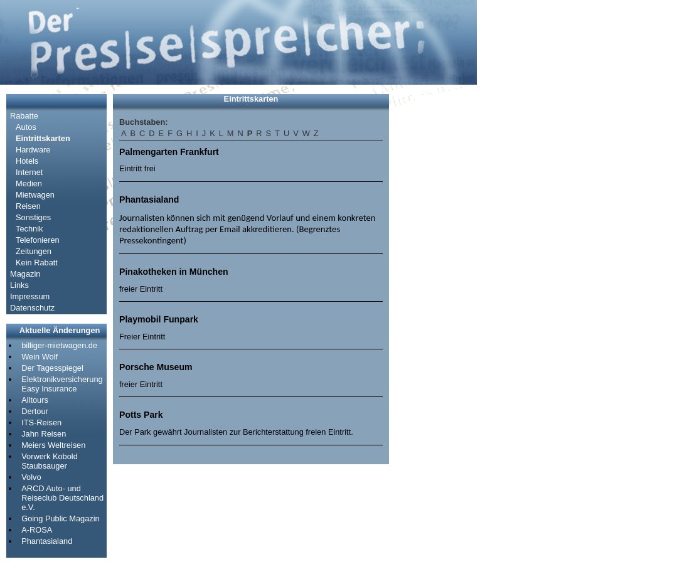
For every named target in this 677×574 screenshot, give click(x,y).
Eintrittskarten (43, 138)
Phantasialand (46, 541)
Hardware (33, 149)
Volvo (31, 477)
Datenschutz (32, 307)
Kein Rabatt (37, 262)
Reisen (28, 206)
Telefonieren (38, 240)
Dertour (34, 411)
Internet (29, 172)
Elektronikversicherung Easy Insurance (61, 384)
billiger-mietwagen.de (59, 345)
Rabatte (24, 115)
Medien (29, 183)
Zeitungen (33, 251)
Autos (26, 127)
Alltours (34, 400)
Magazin (25, 274)
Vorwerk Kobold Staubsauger (49, 461)
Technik (29, 228)
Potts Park (141, 415)
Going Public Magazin (60, 518)
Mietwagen (35, 194)
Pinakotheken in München (173, 272)
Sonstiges (33, 217)
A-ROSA (36, 529)
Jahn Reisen (43, 433)
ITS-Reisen (41, 422)
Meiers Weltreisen (53, 445)
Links (19, 285)
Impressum (30, 296)
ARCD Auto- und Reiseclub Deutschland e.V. (62, 498)
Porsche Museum (156, 367)
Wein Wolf (39, 356)
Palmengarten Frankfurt (169, 152)
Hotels (27, 161)
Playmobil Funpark (158, 319)
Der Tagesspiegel (52, 368)
